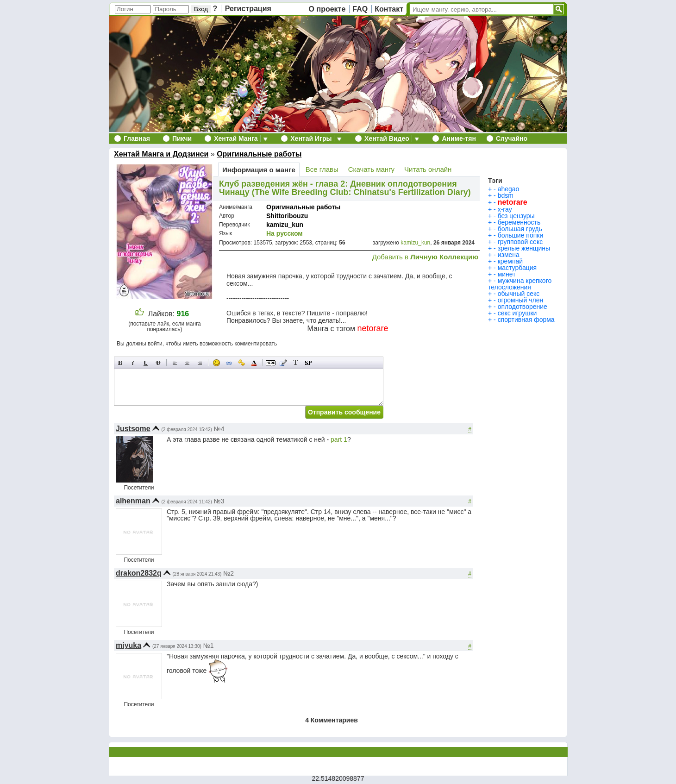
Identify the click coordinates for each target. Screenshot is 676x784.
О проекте (327, 9)
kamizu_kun (284, 224)
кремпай (510, 261)
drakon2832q (139, 573)
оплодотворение (522, 306)
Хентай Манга (235, 138)
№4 (219, 429)
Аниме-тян (459, 138)
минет (507, 274)
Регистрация (248, 9)
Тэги (495, 180)
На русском (284, 233)
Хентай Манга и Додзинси (161, 154)
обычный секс (519, 293)
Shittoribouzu (287, 216)
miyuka (128, 645)
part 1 (339, 439)
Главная (137, 138)
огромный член (521, 300)
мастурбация (517, 267)
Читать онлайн (427, 169)
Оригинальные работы (259, 154)
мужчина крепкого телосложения (519, 284)
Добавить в (425, 257)
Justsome (133, 429)
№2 (228, 573)
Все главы (322, 169)
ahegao (509, 189)
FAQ (360, 9)
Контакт (389, 9)
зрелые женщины (524, 248)
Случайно (511, 138)
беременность (519, 222)
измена (509, 254)
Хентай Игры (311, 138)
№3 (219, 501)
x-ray (505, 209)
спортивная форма (526, 319)
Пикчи (182, 138)
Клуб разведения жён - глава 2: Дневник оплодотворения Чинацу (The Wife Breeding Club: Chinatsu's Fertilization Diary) (345, 188)
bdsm (505, 195)
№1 (208, 645)
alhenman (133, 501)
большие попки (521, 235)
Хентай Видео (386, 138)
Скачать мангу (371, 169)
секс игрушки (517, 313)
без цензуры (516, 216)
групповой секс (520, 241)
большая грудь (520, 228)
